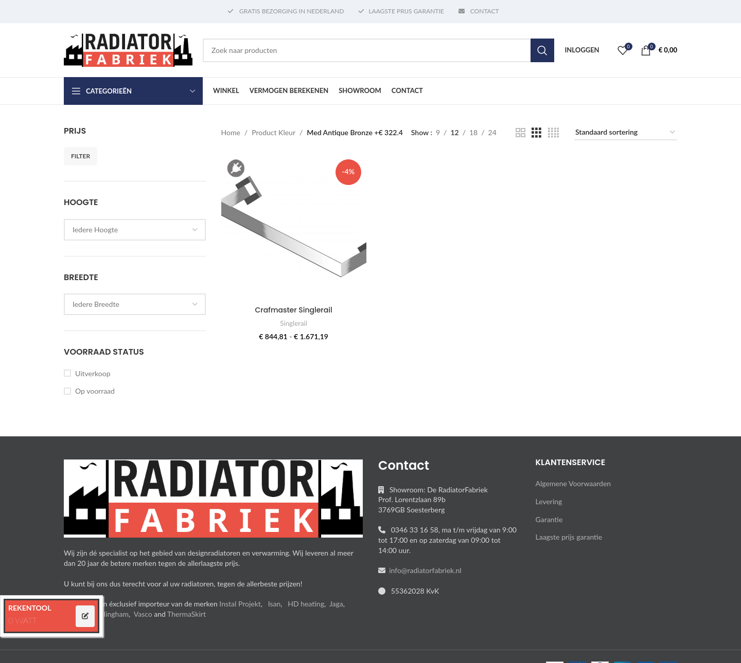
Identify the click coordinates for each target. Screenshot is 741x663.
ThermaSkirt (186, 614)
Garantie (549, 519)
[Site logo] (128, 49)
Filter (80, 156)
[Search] (378, 50)
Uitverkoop (92, 373)
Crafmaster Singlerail (293, 310)
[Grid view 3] (536, 132)
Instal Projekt (239, 603)
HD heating (306, 603)
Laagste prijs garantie (569, 536)
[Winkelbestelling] (625, 132)
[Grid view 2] (520, 132)
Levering (549, 501)
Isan (274, 603)
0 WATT (22, 620)
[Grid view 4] (553, 132)
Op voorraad (95, 390)
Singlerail (293, 323)
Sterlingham (110, 614)
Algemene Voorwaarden (573, 483)
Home (230, 132)
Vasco (143, 614)
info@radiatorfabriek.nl (423, 570)
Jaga (336, 603)
